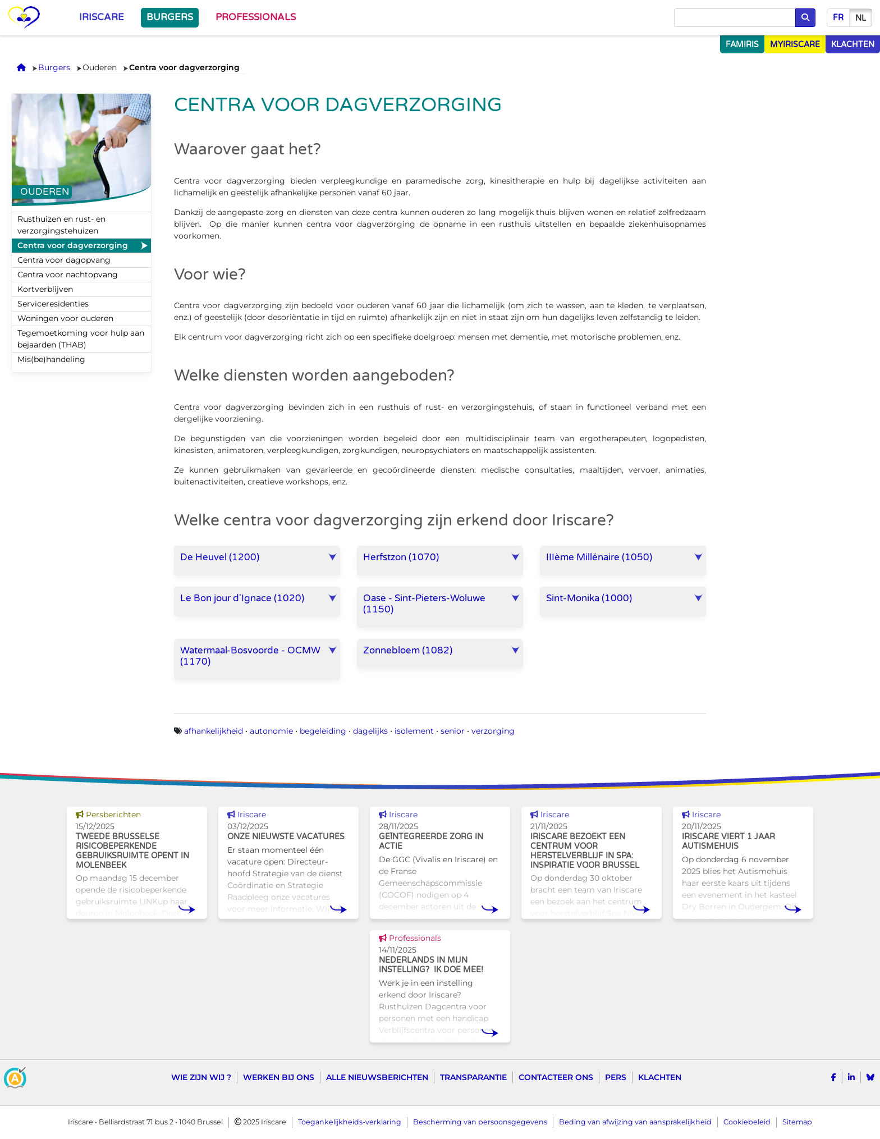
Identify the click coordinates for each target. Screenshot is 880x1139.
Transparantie (473, 1077)
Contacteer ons (556, 1077)
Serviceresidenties (53, 304)
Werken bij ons (278, 1077)
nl (860, 18)
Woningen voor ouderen (65, 318)
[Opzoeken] (735, 18)
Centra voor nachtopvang (67, 274)
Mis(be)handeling (51, 359)
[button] (257, 560)
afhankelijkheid (213, 731)
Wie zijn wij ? (201, 1077)
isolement (414, 731)
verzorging (493, 731)
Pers (615, 1077)
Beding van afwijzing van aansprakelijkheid (635, 1122)
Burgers (169, 17)
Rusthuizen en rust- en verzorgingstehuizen (61, 225)
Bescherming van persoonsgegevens (480, 1122)
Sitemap (797, 1122)
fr (838, 17)
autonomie (271, 731)
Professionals (256, 17)
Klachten (659, 1077)
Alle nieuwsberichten (377, 1077)
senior (453, 731)
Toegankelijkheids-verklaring (349, 1122)
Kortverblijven (45, 289)
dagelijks (370, 731)
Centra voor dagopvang (64, 260)
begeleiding (323, 731)
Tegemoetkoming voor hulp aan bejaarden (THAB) (80, 339)
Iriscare (101, 17)
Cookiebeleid (747, 1122)
